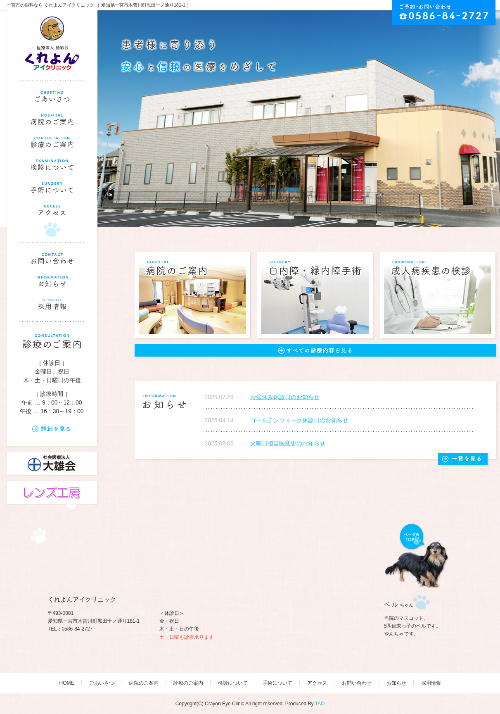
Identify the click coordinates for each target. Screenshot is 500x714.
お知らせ (396, 683)
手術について (277, 683)
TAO (320, 704)
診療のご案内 (188, 683)
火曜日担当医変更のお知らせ (287, 443)
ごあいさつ (101, 683)
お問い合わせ (357, 683)
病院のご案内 (144, 683)
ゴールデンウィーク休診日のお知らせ (299, 420)
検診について (233, 683)
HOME (66, 683)
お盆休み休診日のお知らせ (285, 397)
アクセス (317, 683)
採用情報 (431, 683)
